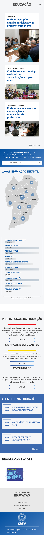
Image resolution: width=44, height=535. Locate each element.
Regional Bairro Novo (13, 284)
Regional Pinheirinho (13, 273)
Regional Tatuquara (13, 289)
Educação (22, 4)
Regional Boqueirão (13, 278)
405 (29, 206)
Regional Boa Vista (12, 246)
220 (31, 182)
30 (13, 188)
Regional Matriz (11, 251)
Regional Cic (10, 256)
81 (22, 197)
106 (27, 192)
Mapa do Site (21, 503)
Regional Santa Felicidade (15, 240)
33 (10, 203)
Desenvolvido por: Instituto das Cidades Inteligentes (22, 530)
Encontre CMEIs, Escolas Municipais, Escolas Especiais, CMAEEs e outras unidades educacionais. (22, 154)
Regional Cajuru (11, 267)
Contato (22, 509)
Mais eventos (37, 449)
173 (33, 195)
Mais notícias (34, 145)
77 (23, 218)
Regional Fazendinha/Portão (16, 262)
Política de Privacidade (22, 506)
